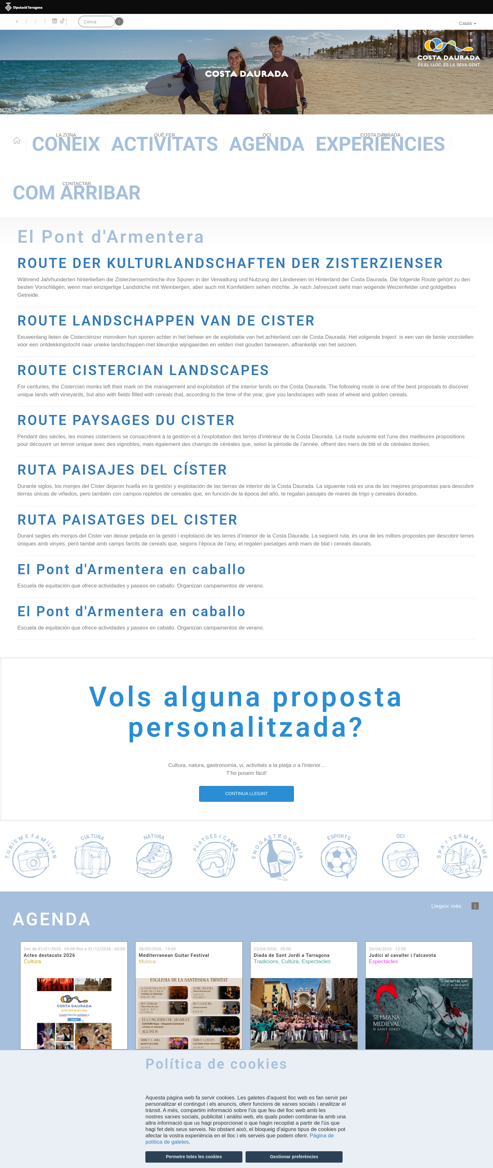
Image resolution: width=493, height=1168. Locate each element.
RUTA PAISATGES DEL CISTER (127, 520)
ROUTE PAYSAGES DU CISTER (126, 420)
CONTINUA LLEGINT (246, 793)
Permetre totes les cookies (194, 1156)
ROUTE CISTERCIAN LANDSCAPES (143, 370)
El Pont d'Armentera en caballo (131, 570)
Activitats (164, 143)
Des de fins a (74, 948)
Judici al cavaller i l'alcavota (402, 955)
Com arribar (77, 192)
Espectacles (316, 961)
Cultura (32, 961)
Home (17, 140)
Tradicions (266, 961)
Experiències (380, 143)
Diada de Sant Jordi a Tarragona (292, 955)
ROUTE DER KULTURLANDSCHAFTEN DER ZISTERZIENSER (230, 263)
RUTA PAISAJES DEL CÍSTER (122, 470)
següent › (475, 906)
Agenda (267, 143)
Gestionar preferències (294, 1156)
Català (467, 23)
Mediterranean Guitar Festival (174, 955)
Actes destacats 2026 (49, 955)
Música (147, 961)
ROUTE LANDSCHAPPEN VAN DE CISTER (166, 321)
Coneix (66, 143)
